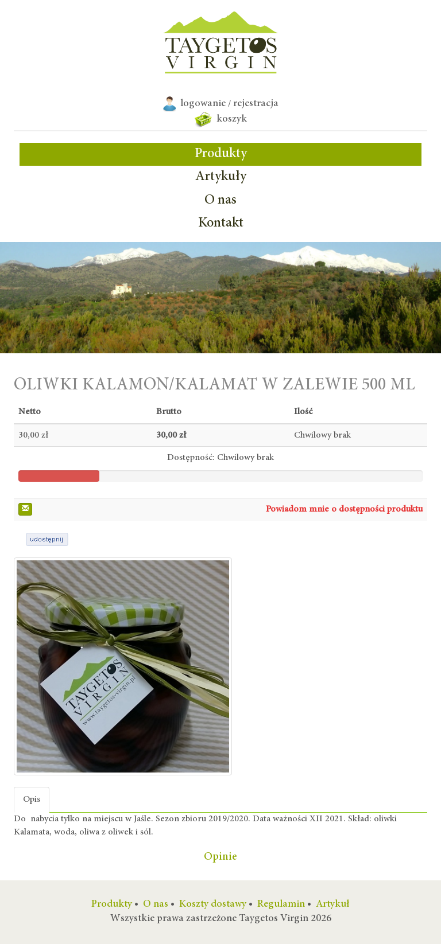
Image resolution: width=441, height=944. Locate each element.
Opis (31, 799)
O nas (220, 201)
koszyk (221, 119)
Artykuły (220, 177)
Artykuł (333, 904)
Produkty (221, 154)
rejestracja (255, 104)
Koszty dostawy (212, 904)
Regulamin (281, 904)
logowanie (203, 104)
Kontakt (220, 224)
